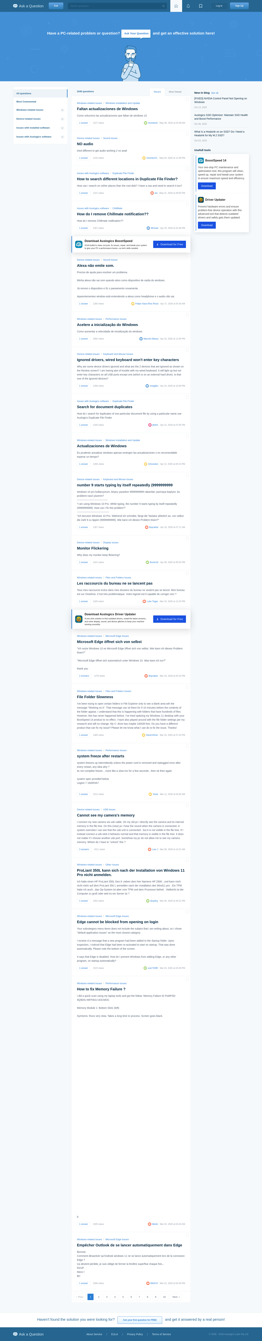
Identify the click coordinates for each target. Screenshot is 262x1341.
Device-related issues (28, 118)
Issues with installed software (33, 127)
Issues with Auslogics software (33, 136)
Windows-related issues (29, 109)
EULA (114, 1334)
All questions (23, 93)
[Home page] (176, 6)
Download (207, 185)
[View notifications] (188, 6)
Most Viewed (175, 92)
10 (164, 1297)
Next (174, 1297)
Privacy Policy (135, 1334)
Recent (157, 92)
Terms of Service (161, 1334)
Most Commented (26, 101)
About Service (94, 1334)
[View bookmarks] (200, 6)
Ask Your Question (136, 33)
